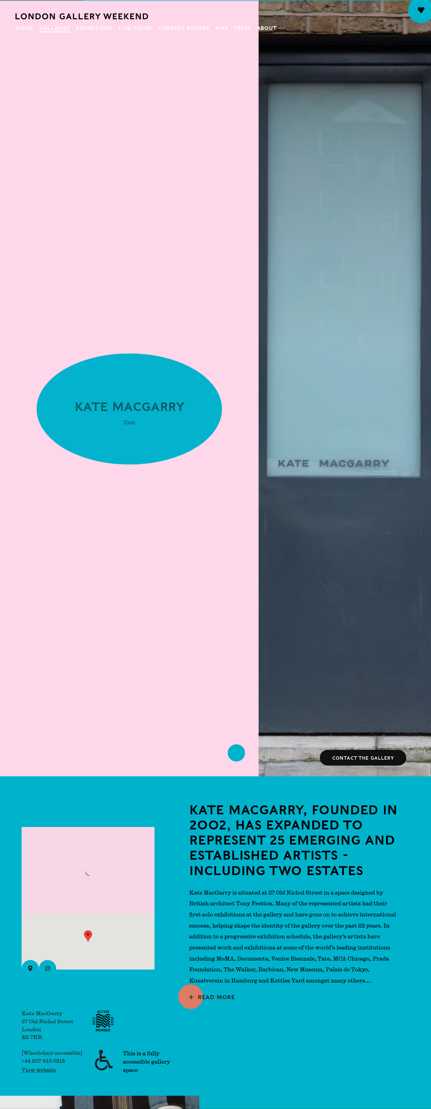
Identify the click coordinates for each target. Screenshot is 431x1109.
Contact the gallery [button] (363, 757)
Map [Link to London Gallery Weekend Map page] (221, 28)
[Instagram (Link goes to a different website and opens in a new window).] (47, 968)
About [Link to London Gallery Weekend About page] (267, 28)
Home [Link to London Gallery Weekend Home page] (24, 28)
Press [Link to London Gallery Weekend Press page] (242, 28)
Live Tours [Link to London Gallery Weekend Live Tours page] (135, 28)
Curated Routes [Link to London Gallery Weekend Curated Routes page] (183, 28)
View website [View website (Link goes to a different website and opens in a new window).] (39, 1070)
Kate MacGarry (129, 407)
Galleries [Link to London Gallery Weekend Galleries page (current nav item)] (54, 28)
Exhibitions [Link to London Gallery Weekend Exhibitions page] (94, 28)
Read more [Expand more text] (216, 997)
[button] (88, 936)
